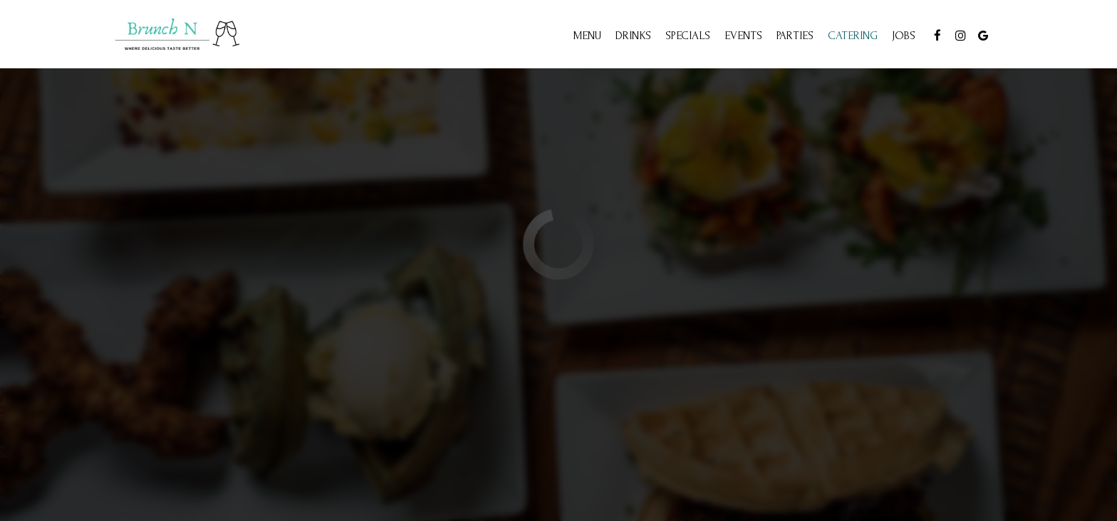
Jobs (903, 35)
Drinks (633, 35)
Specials (687, 35)
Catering (853, 35)
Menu (587, 35)
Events (743, 35)
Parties (795, 35)
